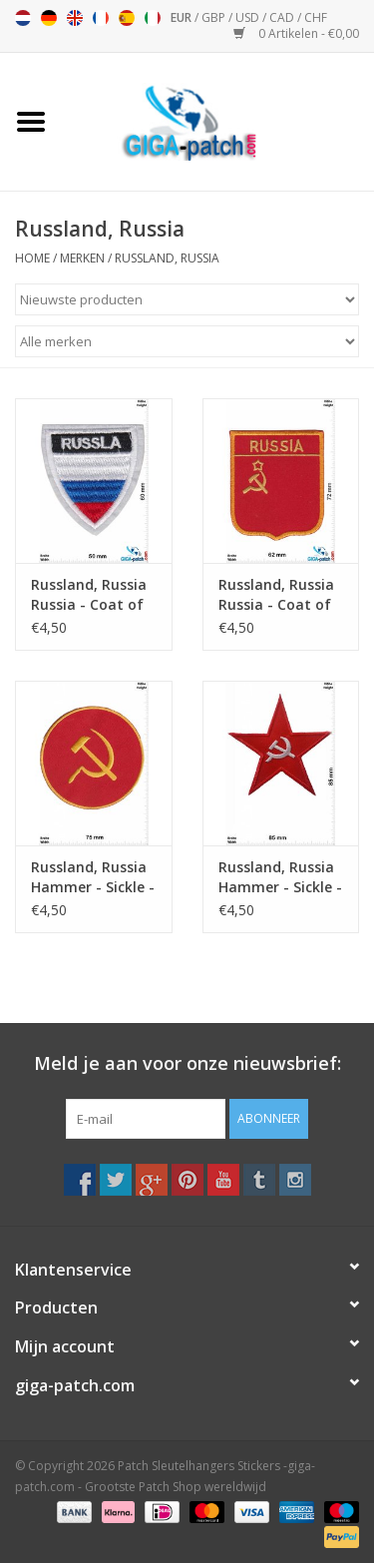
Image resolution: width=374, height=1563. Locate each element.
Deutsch (49, 18)
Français (101, 18)
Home (32, 258)
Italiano (153, 18)
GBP (214, 17)
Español (127, 18)
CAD (283, 17)
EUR (182, 17)
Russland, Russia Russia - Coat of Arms (89, 595)
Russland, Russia (167, 258)
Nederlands (23, 18)
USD (248, 17)
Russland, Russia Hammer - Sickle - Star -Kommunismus (280, 877)
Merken (82, 258)
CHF (315, 17)
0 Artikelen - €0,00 (296, 33)
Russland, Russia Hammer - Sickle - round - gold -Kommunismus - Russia (93, 877)
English (75, 18)
